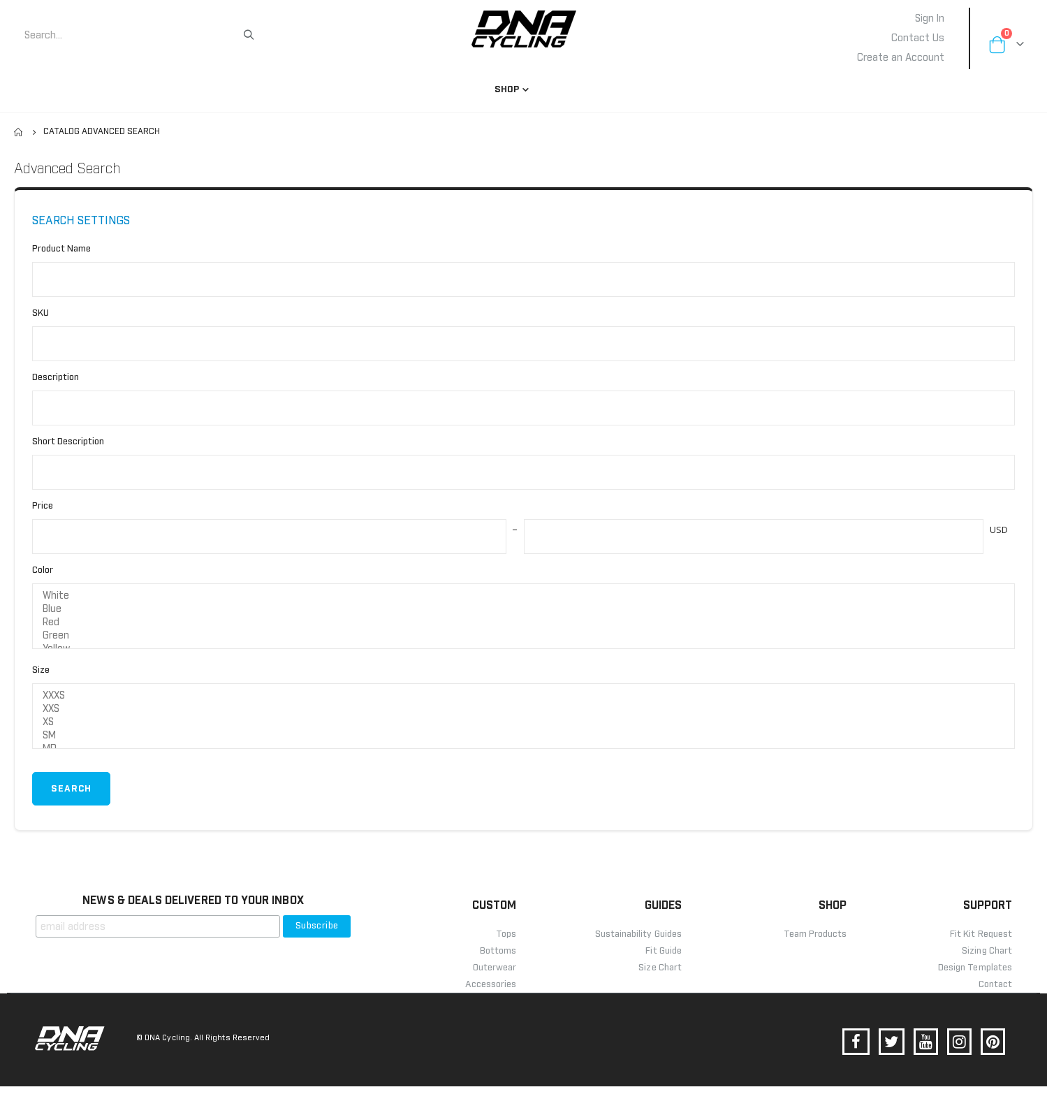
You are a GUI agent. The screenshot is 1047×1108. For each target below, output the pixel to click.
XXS (523, 729)
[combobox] (132, 35)
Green (523, 652)
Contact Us (917, 38)
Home (19, 132)
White (523, 612)
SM (523, 755)
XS (523, 742)
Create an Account (900, 58)
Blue (523, 625)
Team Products (815, 956)
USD (998, 543)
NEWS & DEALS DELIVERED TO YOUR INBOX (192, 922)
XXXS (523, 715)
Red (523, 639)
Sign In (929, 19)
